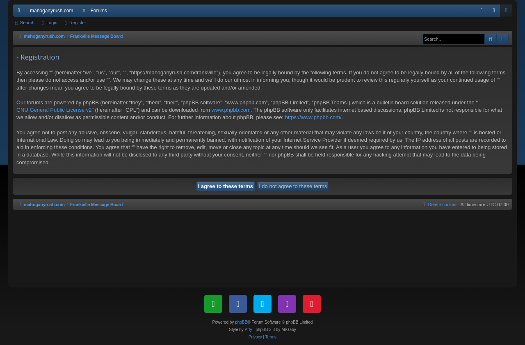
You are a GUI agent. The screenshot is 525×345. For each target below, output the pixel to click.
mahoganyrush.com (51, 11)
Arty (248, 329)
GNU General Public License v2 (54, 110)
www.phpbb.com (230, 110)
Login (51, 22)
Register (77, 22)
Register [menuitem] (508, 12)
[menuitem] (481, 11)
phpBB (241, 322)
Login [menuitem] (495, 12)
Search (27, 22)
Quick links (20, 12)
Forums (98, 11)
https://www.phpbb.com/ (313, 117)
